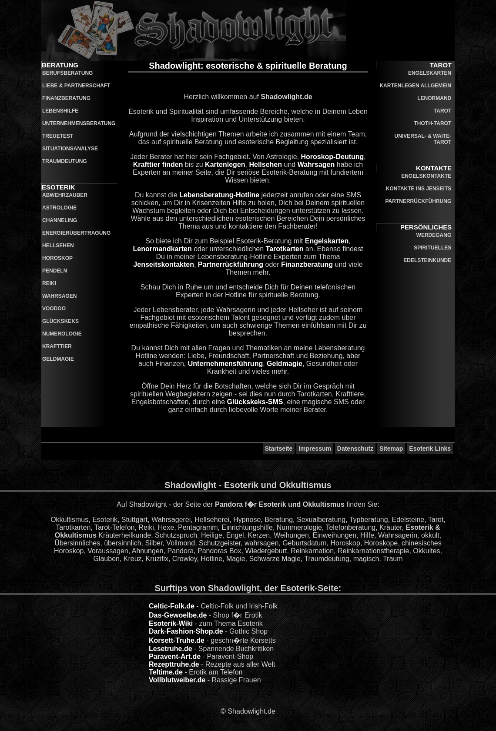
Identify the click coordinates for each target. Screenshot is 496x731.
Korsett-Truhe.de (176, 640)
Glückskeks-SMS (255, 401)
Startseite (279, 448)
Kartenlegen (225, 164)
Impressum (314, 448)
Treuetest (57, 136)
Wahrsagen (59, 296)
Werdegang (434, 235)
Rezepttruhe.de (174, 664)
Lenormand (434, 98)
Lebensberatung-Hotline (219, 195)
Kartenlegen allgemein (415, 86)
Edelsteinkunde (427, 260)
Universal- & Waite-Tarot (423, 139)
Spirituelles (432, 248)
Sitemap (391, 448)
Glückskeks (60, 321)
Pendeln (54, 271)
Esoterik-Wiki (171, 623)
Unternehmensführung (225, 363)
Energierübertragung (76, 233)
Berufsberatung (67, 73)
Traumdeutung (64, 161)
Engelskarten (327, 241)
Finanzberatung (66, 98)
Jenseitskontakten (163, 264)
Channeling (59, 220)
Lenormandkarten (162, 249)
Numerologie (62, 334)
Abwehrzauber (64, 195)
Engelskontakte (426, 176)
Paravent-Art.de (175, 656)
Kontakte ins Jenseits (418, 189)
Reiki (49, 283)
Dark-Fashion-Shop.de (186, 631)
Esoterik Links (430, 448)
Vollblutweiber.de (177, 680)
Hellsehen (58, 246)
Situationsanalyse (70, 149)
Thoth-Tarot (433, 123)
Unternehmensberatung (78, 123)
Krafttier (57, 346)
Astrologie (59, 208)
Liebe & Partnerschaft (76, 86)
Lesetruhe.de (170, 648)
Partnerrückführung (230, 264)
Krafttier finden (158, 164)
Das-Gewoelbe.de (178, 615)
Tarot (442, 111)
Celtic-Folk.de (171, 606)
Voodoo (54, 309)
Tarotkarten (285, 249)
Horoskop (57, 258)
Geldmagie (58, 359)
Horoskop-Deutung (332, 156)
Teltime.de (166, 672)
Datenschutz (355, 448)
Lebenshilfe (60, 111)
